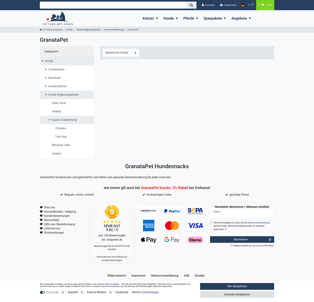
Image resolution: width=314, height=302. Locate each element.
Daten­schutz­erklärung (164, 275)
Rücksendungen (54, 232)
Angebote (239, 18)
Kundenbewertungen (57, 215)
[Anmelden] (208, 5)
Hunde (168, 18)
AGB (186, 275)
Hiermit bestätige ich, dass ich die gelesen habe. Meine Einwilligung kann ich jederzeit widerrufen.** (242, 226)
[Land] (242, 5)
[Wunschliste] (251, 5)
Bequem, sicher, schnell (79, 194)
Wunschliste (51, 220)
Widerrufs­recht (117, 275)
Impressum (138, 275)
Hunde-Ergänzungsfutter (88, 29)
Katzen (148, 18)
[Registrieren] (228, 5)
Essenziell (52, 292)
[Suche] (191, 5)
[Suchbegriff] (113, 5)
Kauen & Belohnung (114, 29)
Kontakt (199, 275)
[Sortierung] (121, 53)
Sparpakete (212, 18)
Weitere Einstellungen (145, 292)
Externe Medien (96, 292)
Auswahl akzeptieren (237, 294)
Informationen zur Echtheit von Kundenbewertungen (112, 259)
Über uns (49, 207)
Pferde (188, 18)
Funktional (121, 292)
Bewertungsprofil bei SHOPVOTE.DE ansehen (112, 248)
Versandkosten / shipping (60, 211)
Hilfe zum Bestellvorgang (59, 224)
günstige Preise (239, 194)
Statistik (73, 292)
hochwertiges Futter (159, 194)
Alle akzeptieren (237, 286)
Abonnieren (252, 239)
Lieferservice (52, 228)
